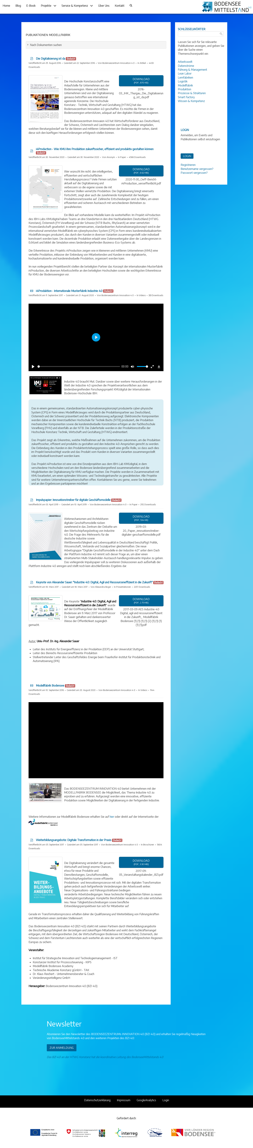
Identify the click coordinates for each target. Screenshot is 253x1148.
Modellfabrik (185, 85)
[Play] (33, 366)
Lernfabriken (185, 77)
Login (165, 1100)
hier (112, 816)
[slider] (78, 366)
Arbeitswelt (185, 61)
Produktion (184, 89)
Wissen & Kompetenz (191, 101)
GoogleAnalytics (146, 1100)
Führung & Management (192, 69)
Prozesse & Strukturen (192, 93)
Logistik (182, 81)
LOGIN (187, 156)
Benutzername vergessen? (197, 169)
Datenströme (186, 65)
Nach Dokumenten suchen (46, 45)
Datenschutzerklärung (97, 1100)
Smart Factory (186, 97)
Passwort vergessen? (194, 172)
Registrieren (188, 165)
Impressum (123, 1100)
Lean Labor (185, 73)
